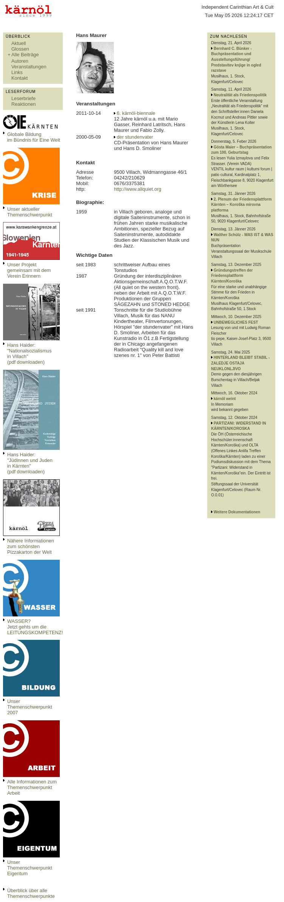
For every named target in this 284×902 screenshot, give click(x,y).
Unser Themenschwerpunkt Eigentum (29, 867)
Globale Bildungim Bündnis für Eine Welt (33, 137)
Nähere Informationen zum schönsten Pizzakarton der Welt (30, 546)
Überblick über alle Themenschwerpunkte (31, 893)
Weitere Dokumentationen (237, 512)
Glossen (20, 49)
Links (17, 72)
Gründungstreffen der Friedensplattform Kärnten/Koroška (232, 275)
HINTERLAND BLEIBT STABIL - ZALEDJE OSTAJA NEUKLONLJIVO (240, 363)
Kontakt (19, 78)
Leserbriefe (23, 98)
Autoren (19, 61)
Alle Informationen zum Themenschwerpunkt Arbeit (32, 787)
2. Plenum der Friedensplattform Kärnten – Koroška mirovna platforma (241, 204)
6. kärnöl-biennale (136, 113)
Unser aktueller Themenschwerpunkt (29, 212)
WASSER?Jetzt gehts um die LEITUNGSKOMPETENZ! (35, 626)
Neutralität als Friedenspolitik (240, 95)
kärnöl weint (225, 399)
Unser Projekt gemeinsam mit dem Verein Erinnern (29, 270)
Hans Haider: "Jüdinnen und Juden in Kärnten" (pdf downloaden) (30, 463)
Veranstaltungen (29, 67)
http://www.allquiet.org (137, 189)
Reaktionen (23, 104)
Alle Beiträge (25, 54)
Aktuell (18, 43)
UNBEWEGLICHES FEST (236, 322)
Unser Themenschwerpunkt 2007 (29, 706)
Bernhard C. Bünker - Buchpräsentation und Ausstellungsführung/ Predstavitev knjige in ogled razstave (236, 59)
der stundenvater (135, 137)
